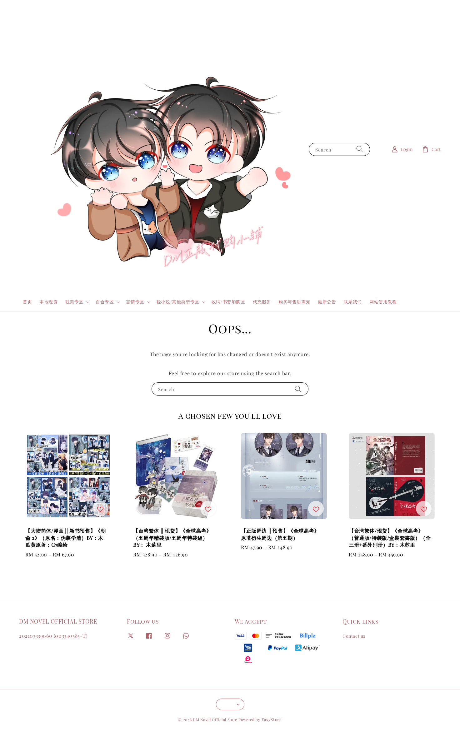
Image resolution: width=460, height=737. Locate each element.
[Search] (360, 149)
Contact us (353, 636)
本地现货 (48, 302)
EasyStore (272, 719)
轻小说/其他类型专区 (178, 302)
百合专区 (105, 302)
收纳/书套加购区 (228, 302)
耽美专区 (74, 302)
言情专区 (135, 302)
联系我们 (353, 302)
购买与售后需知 (294, 302)
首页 (27, 302)
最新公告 (327, 302)
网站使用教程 (383, 302)
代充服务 (262, 302)
